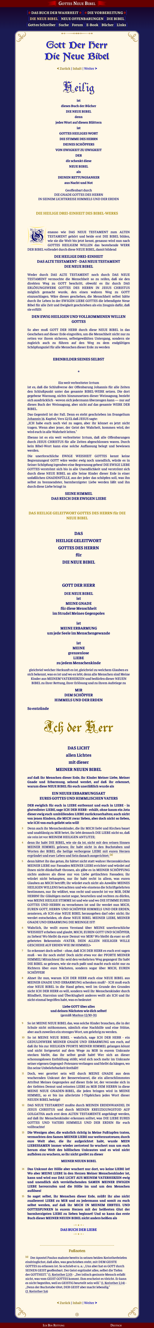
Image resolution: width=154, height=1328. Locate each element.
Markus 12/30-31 (84, 1015)
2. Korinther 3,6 (36, 1291)
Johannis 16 (36, 418)
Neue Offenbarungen (82, 18)
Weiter (90, 68)
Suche (64, 24)
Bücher (108, 24)
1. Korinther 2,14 (113, 1283)
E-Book (92, 24)
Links (121, 24)
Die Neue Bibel (44, 18)
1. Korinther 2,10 (60, 1274)
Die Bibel (115, 18)
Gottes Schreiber (42, 24)
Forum (77, 24)
